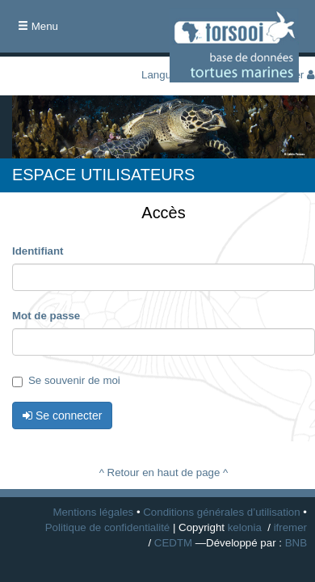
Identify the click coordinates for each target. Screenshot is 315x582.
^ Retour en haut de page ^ (164, 472)
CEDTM (173, 543)
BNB (296, 543)
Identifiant (38, 251)
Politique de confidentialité (107, 527)
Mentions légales (92, 512)
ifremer (290, 527)
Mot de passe (46, 316)
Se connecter (62, 415)
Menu (41, 31)
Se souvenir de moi (66, 380)
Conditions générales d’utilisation (221, 512)
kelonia (245, 527)
